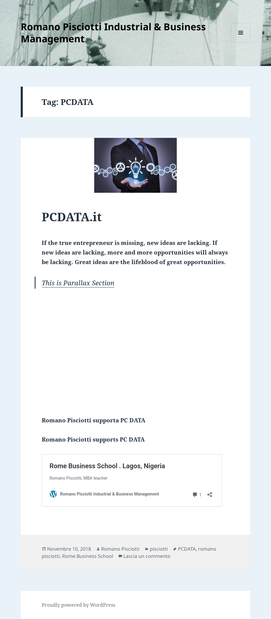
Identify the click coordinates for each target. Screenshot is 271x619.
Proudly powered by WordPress (78, 605)
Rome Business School (87, 556)
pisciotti (159, 549)
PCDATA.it (72, 217)
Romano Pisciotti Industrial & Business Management (113, 32)
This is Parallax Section (78, 282)
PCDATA (187, 549)
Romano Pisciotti (120, 549)
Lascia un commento (146, 556)
